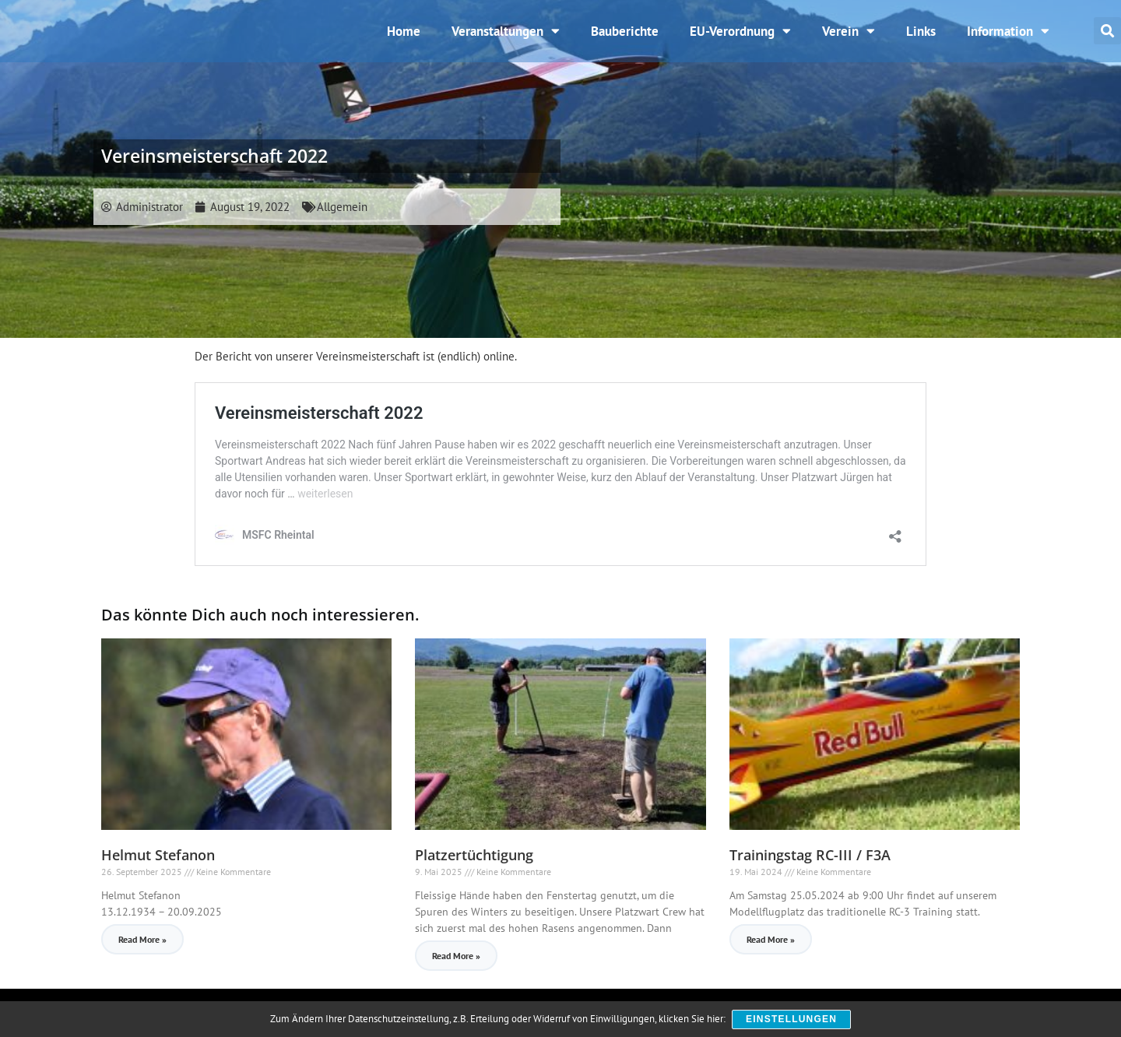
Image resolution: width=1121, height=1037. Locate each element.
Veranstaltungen (506, 37)
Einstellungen (792, 1019)
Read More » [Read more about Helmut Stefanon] (142, 951)
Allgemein (342, 218)
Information (1008, 37)
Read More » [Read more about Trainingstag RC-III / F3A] (771, 951)
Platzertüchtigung (474, 866)
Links (921, 37)
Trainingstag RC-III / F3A (810, 866)
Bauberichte (625, 37)
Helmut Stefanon (158, 866)
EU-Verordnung (740, 37)
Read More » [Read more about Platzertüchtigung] (456, 967)
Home (403, 37)
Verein (848, 37)
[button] (1107, 37)
